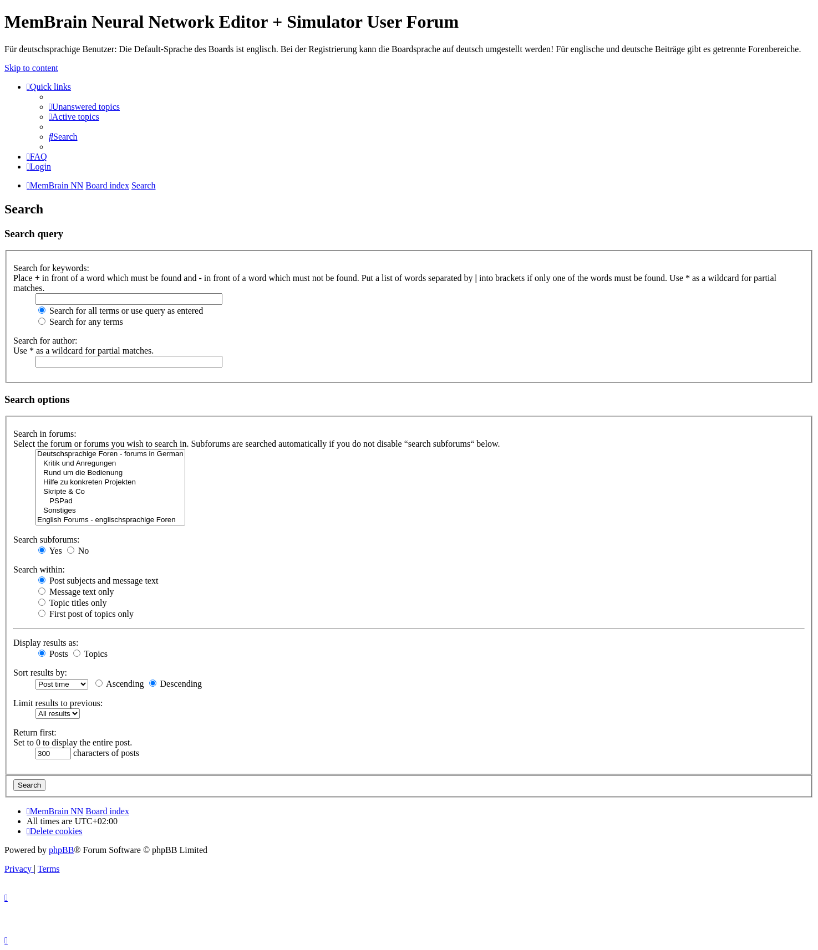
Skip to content (31, 68)
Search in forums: (45, 433)
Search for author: (45, 340)
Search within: (39, 569)
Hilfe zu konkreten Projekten (110, 482)
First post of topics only (86, 614)
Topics (90, 653)
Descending (175, 683)
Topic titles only (72, 602)
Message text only (76, 591)
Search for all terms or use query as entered (120, 310)
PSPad (110, 501)
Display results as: (45, 642)
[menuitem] (84, 106)
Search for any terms (80, 321)
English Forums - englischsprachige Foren (110, 520)
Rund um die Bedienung (110, 473)
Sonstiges (110, 510)
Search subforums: (46, 539)
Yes (50, 550)
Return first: (35, 732)
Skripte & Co (110, 492)
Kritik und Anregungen (110, 463)
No (78, 550)
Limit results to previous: (58, 703)
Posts (53, 653)
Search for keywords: (51, 268)
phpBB (61, 850)
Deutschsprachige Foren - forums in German (110, 454)
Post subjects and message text (98, 580)
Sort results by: (40, 672)
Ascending (119, 683)
